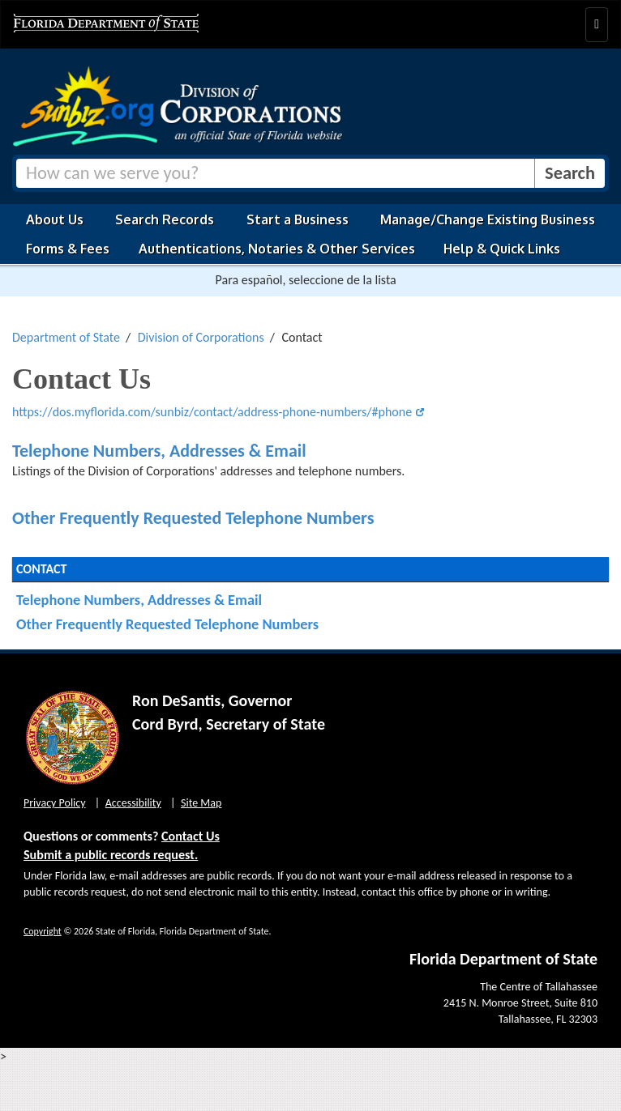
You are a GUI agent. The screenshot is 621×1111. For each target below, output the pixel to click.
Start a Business (297, 219)
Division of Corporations (201, 337)
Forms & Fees (67, 249)
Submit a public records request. (111, 854)
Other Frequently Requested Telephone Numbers (193, 518)
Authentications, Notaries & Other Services (277, 249)
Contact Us (190, 836)
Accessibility (133, 803)
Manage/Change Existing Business (487, 219)
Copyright (43, 931)
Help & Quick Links (501, 249)
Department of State (66, 337)
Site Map (201, 803)
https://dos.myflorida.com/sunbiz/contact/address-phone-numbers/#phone (212, 411)
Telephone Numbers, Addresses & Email (159, 451)
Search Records (164, 219)
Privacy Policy (55, 803)
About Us (55, 219)
